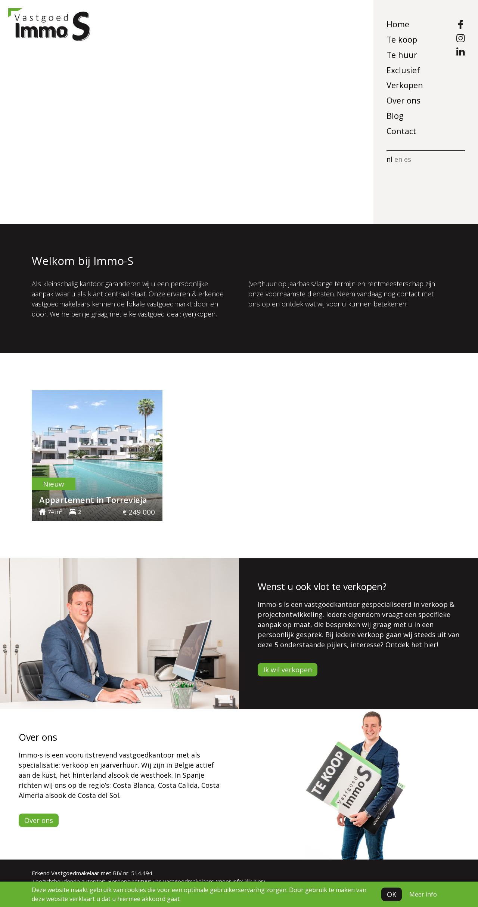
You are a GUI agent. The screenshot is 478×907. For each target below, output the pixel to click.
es (407, 159)
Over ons (403, 100)
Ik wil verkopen (287, 669)
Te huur (402, 54)
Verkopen (405, 85)
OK (391, 894)
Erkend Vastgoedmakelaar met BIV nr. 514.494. (92, 873)
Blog (395, 115)
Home (398, 24)
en (398, 159)
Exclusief (403, 70)
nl (389, 159)
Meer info (423, 894)
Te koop (402, 39)
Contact (401, 131)
